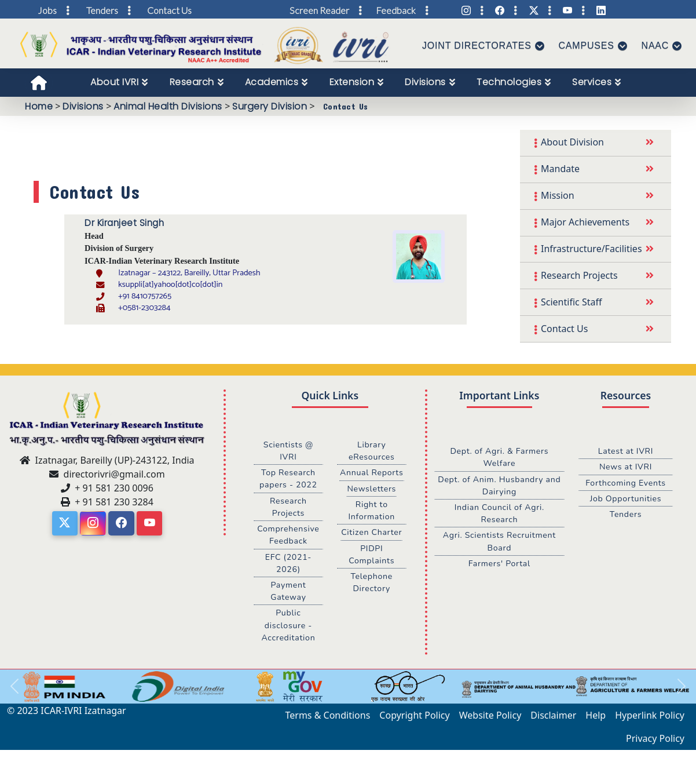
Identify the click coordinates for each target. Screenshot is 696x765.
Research (192, 82)
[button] (14, 690)
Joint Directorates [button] (477, 45)
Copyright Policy (414, 718)
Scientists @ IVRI (288, 451)
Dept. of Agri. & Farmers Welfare (499, 457)
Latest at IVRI (626, 451)
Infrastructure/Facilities (591, 248)
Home (39, 106)
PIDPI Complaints (372, 556)
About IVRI (114, 82)
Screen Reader (319, 10)
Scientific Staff (571, 302)
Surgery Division (269, 106)
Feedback (396, 10)
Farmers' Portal (499, 565)
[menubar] (362, 82)
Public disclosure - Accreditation (288, 628)
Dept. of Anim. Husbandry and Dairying (499, 485)
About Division (572, 142)
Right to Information (371, 511)
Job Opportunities (625, 499)
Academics (272, 82)
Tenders (625, 515)
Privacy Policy (655, 741)
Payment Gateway (288, 593)
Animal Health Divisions (167, 106)
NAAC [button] (655, 45)
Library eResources (371, 451)
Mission (557, 195)
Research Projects (579, 275)
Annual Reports (371, 473)
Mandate (560, 168)
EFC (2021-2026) (288, 565)
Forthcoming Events (625, 483)
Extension (352, 82)
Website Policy (490, 718)
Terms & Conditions (328, 718)
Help (595, 718)
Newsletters (372, 489)
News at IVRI (626, 467)
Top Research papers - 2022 (288, 479)
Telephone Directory (371, 584)
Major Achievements (585, 222)
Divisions (425, 82)
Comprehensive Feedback (288, 536)
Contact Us (564, 328)
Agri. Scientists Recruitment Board (499, 543)
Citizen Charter (371, 534)
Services (591, 82)
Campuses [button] (586, 45)
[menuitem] (119, 82)
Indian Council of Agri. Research (499, 514)
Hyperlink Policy (649, 718)
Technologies (509, 82)
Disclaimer (553, 718)
